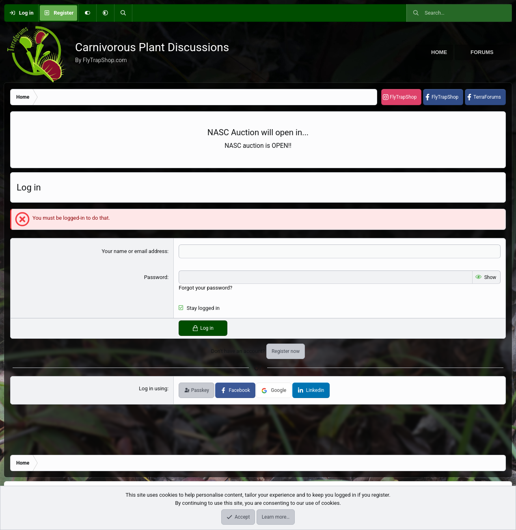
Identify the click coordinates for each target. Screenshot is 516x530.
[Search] (123, 13)
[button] (105, 13)
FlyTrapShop (403, 97)
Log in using (153, 388)
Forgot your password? (205, 288)
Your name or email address (134, 251)
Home (439, 52)
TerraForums (487, 97)
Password (155, 277)
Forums (482, 52)
